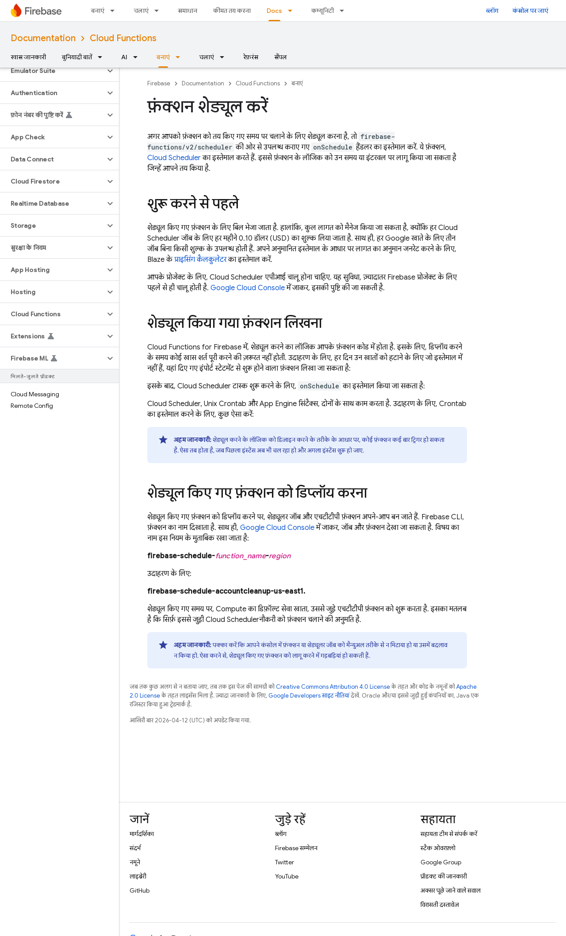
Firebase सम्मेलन (296, 848)
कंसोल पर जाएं (530, 11)
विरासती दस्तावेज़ (440, 905)
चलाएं (141, 11)
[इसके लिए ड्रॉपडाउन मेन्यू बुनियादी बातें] (102, 57)
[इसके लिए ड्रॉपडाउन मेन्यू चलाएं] (159, 10)
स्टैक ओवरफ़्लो (438, 848)
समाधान (187, 11)
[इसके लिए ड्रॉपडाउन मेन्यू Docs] (292, 10)
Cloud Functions (123, 38)
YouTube (286, 876)
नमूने (135, 862)
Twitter (284, 862)
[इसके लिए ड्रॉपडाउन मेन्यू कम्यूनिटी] (344, 10)
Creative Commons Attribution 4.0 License (333, 686)
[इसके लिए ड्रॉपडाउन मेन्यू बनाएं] (115, 10)
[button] (52, 71)
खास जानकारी (28, 57)
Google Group (441, 862)
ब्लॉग (492, 11)
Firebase (158, 83)
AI (124, 57)
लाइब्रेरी (138, 876)
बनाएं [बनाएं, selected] (163, 57)
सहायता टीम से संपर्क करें (449, 834)
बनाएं (97, 11)
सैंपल (280, 57)
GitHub (139, 890)
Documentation (43, 38)
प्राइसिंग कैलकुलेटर (200, 259)
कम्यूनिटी (322, 11)
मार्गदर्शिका (142, 834)
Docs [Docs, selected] (274, 11)
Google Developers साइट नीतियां (308, 695)
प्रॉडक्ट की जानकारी (444, 876)
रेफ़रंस (250, 57)
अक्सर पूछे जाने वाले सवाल (451, 890)
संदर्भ (135, 848)
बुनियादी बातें (77, 57)
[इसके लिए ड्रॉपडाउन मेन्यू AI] (138, 57)
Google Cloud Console (247, 288)
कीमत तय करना (232, 11)
